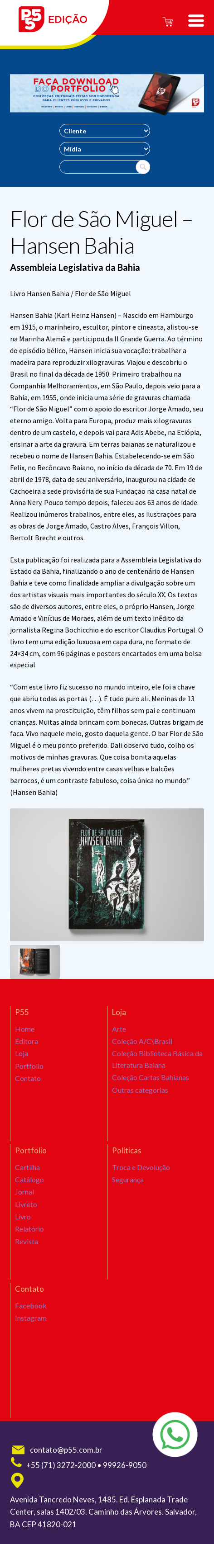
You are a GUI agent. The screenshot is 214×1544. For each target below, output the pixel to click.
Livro (23, 1229)
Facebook (29, 1305)
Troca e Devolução (140, 1167)
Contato (27, 1090)
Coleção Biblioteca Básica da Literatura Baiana (155, 1064)
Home (24, 1029)
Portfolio (29, 1075)
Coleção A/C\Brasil (141, 1044)
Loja (21, 1059)
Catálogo (29, 1182)
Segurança (128, 1182)
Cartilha (27, 1167)
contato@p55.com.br (56, 1450)
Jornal (24, 1198)
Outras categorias (139, 1101)
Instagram (30, 1321)
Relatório (29, 1244)
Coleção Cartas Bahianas (150, 1086)
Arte (119, 1029)
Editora (26, 1044)
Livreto (26, 1213)
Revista (26, 1260)
